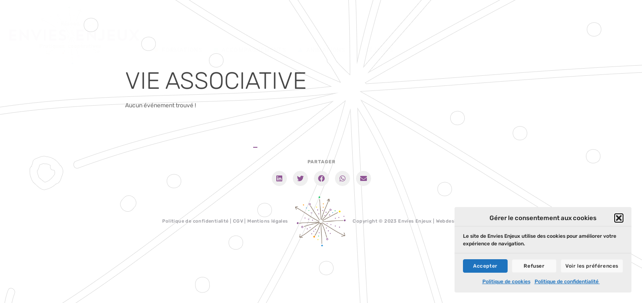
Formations (178, 35)
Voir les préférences (591, 268)
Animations (321, 35)
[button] (619, 219)
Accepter (485, 268)
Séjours (375, 35)
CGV (238, 221)
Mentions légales (267, 221)
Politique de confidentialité (567, 283)
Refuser (534, 268)
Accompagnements (250, 35)
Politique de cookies (506, 283)
